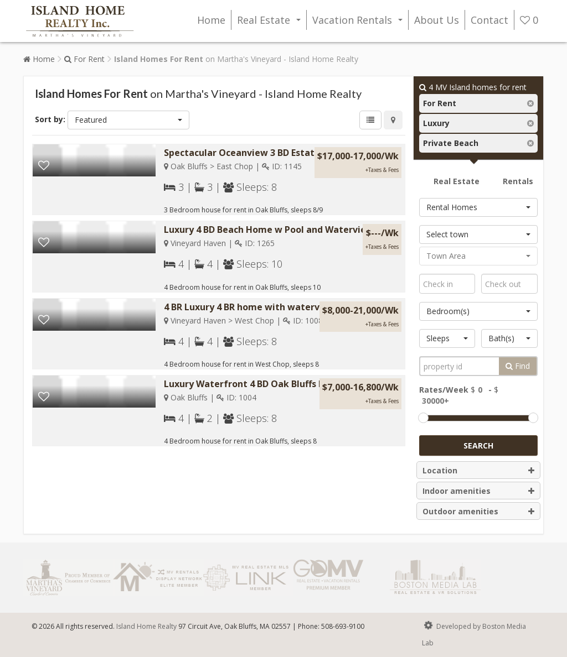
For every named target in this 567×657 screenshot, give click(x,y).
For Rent (84, 59)
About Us (436, 20)
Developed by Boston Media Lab (474, 633)
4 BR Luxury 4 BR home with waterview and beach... (277, 307)
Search (478, 445)
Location (478, 470)
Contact (489, 20)
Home (211, 20)
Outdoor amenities (478, 511)
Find (518, 366)
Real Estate (271, 21)
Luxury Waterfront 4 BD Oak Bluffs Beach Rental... (273, 384)
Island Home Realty (146, 626)
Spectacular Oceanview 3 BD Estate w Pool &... (265, 153)
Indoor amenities (478, 491)
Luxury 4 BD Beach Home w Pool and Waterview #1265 (283, 229)
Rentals (518, 181)
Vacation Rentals (359, 21)
